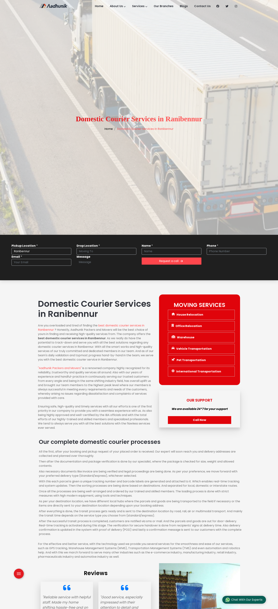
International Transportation (196, 371)
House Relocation (187, 315)
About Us (116, 6)
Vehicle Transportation (192, 349)
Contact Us (206, 6)
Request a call (171, 261)
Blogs (186, 6)
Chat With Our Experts (244, 599)
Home (96, 6)
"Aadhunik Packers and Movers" (60, 368)
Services (140, 6)
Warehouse (183, 337)
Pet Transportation (189, 360)
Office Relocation (187, 326)
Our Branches (165, 6)
